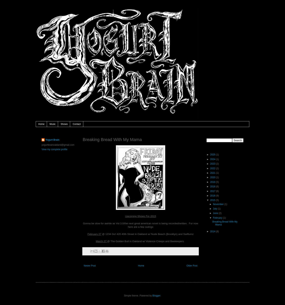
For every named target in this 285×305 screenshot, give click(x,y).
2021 (213, 173)
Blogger (156, 295)
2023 (213, 163)
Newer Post (90, 265)
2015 (213, 200)
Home (41, 124)
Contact (77, 124)
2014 (213, 231)
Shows (64, 124)
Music (53, 124)
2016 (213, 195)
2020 (213, 177)
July (215, 208)
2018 (213, 186)
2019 (213, 182)
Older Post (191, 265)
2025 (213, 154)
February (218, 217)
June (216, 213)
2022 (213, 168)
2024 (213, 159)
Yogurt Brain (52, 139)
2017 (213, 191)
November (218, 204)
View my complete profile (54, 149)
